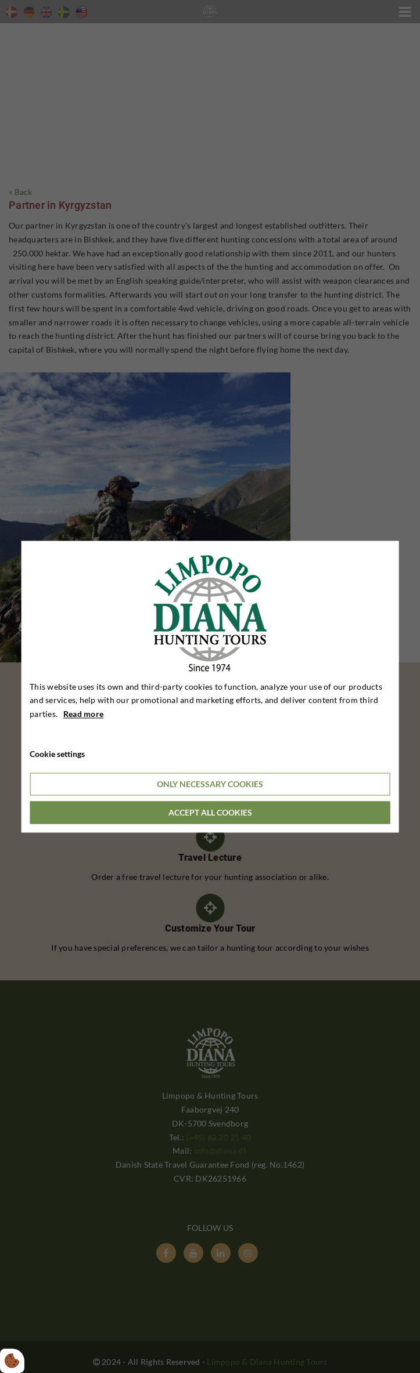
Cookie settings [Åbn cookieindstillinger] (57, 754)
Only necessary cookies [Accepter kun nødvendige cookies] (210, 784)
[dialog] (210, 686)
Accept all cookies (210, 812)
